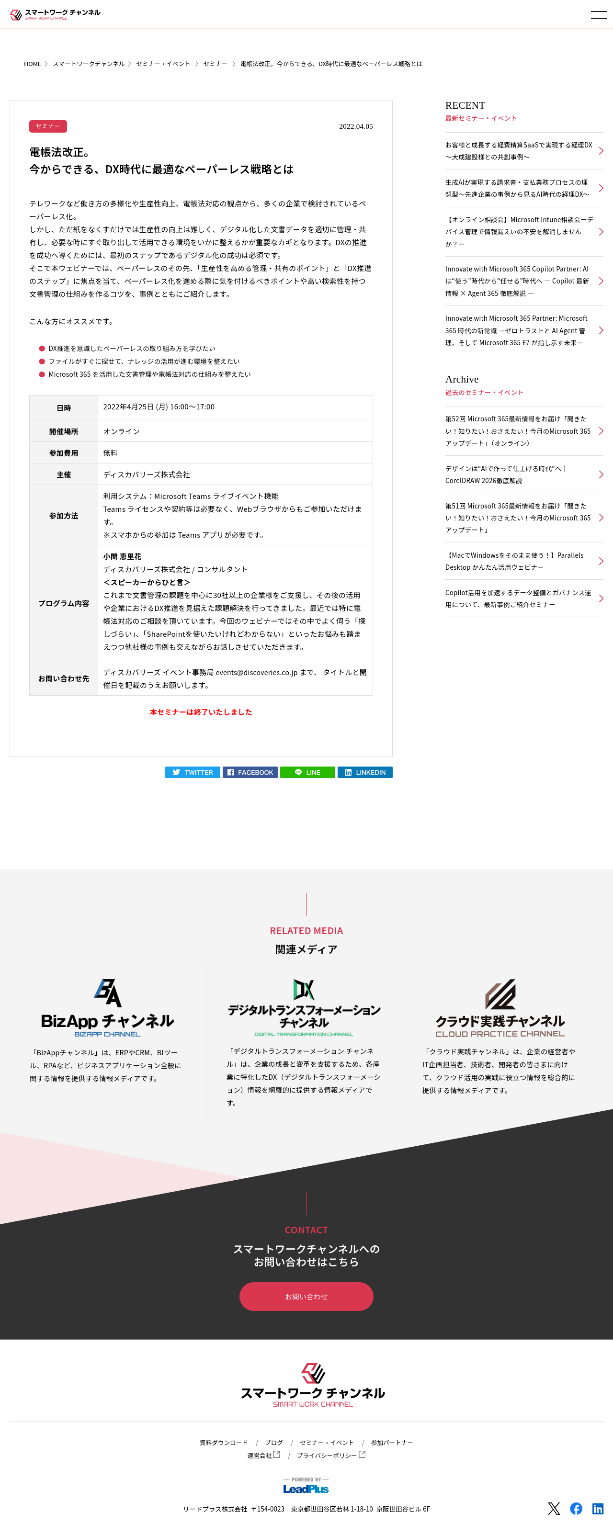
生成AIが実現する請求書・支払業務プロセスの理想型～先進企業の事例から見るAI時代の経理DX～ (518, 199)
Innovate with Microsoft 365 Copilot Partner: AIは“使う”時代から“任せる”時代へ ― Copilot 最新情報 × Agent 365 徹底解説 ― (518, 305)
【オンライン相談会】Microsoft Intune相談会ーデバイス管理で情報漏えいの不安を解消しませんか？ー (518, 252)
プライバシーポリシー (332, 1455)
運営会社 (260, 1455)
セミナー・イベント (328, 1442)
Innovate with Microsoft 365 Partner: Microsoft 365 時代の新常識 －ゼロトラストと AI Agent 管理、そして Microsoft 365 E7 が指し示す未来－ (517, 363)
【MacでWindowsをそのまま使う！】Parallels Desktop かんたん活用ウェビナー (512, 613)
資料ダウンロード (218, 1442)
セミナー (49, 126)
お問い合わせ (306, 1297)
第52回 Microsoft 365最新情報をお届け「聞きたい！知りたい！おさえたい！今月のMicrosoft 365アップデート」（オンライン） (517, 475)
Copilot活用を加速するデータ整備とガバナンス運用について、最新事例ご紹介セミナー (516, 654)
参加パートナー (398, 1442)
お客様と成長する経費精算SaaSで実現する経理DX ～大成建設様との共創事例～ (516, 152)
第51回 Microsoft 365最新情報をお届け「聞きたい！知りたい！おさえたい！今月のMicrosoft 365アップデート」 (517, 568)
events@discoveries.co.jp (259, 673)
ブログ (271, 1442)
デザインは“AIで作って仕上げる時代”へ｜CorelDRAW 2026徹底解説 (511, 520)
